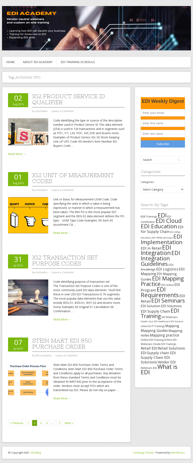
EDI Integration (156, 250)
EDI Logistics (167, 269)
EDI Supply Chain (155, 311)
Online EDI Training (152, 340)
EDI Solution (150, 306)
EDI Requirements (160, 292)
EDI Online (167, 285)
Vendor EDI (167, 362)
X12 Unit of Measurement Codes (73, 178)
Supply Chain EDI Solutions (155, 359)
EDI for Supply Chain (162, 229)
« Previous (16, 423)
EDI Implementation (162, 239)
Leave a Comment (63, 111)
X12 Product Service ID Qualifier (68, 99)
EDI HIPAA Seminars (162, 237)
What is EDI (159, 369)
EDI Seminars (168, 300)
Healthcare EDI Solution (170, 321)
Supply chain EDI (161, 352)
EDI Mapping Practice (162, 281)
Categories (147, 182)
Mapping (172, 325)
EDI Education (159, 226)
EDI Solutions (171, 306)
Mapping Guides (154, 330)
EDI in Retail (151, 248)
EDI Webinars (169, 317)
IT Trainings (158, 326)
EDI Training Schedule (78, 62)
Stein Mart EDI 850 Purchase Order (62, 343)
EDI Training (160, 313)
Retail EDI (149, 348)
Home (10, 62)
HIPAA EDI (146, 326)
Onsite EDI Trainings (164, 344)
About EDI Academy (37, 62)
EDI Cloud (169, 220)
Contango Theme (143, 452)
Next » (69, 423)
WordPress (178, 452)
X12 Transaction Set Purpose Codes (65, 260)
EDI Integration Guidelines (160, 258)
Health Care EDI (149, 321)
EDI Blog (36, 452)
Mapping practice (164, 335)
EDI (162, 215)
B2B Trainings (149, 216)
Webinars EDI (149, 368)
